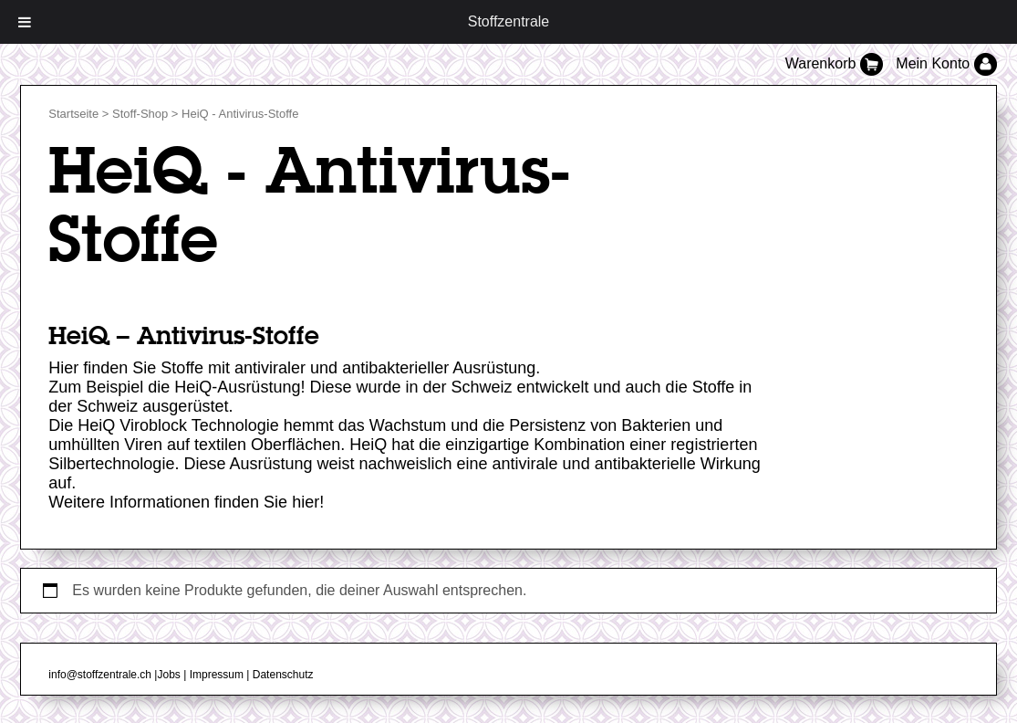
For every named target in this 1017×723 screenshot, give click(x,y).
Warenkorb (836, 63)
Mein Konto (946, 63)
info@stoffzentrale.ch (99, 674)
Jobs (168, 674)
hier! (308, 502)
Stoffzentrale (509, 21)
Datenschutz (283, 674)
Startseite (73, 113)
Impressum (217, 674)
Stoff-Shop (140, 113)
